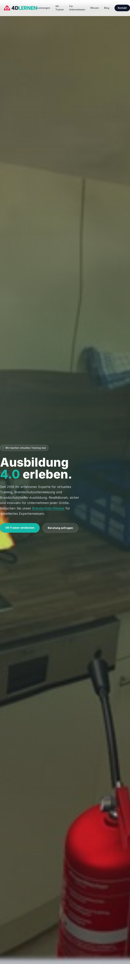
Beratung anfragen (60, 528)
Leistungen (43, 7)
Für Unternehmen (77, 8)
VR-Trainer (59, 8)
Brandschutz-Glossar (48, 508)
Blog (106, 7)
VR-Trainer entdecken (19, 527)
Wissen (94, 7)
